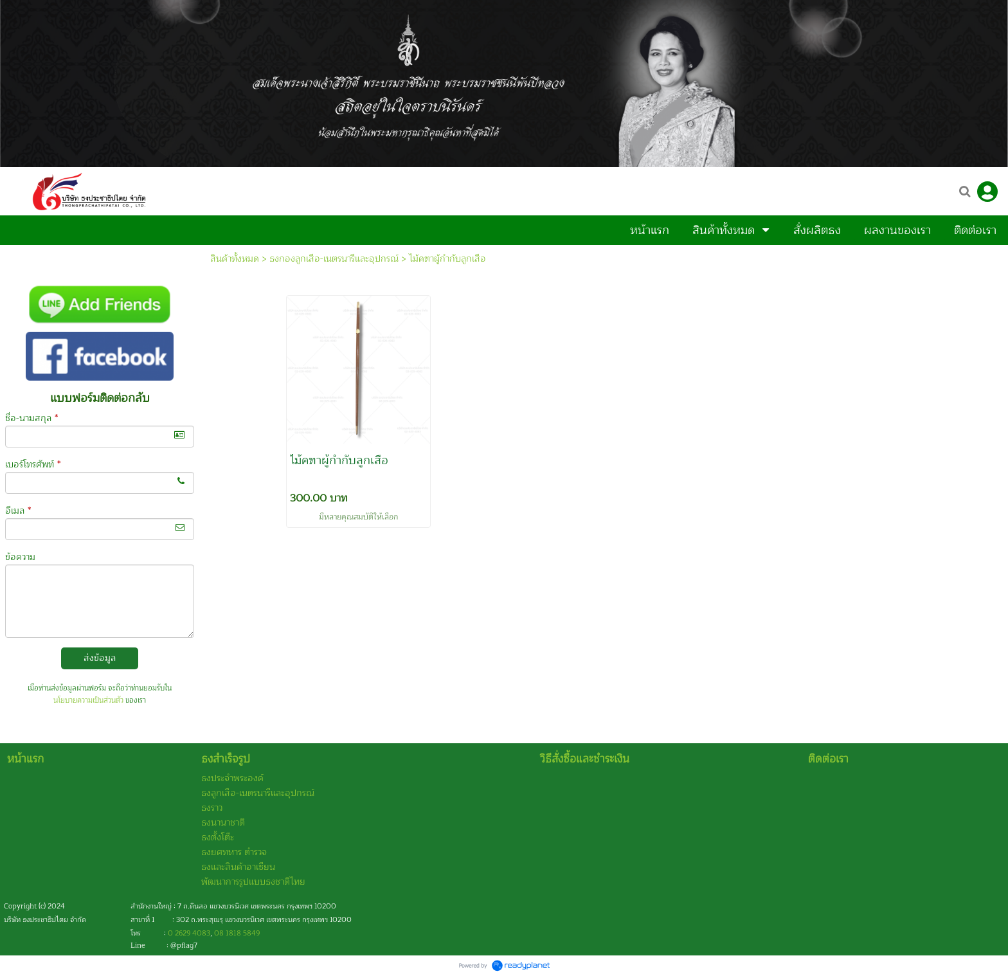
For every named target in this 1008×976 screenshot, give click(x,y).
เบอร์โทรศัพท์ (32, 464)
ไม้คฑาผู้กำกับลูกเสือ (447, 258)
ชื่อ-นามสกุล (31, 418)
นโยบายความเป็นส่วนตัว (88, 700)
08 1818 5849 (237, 933)
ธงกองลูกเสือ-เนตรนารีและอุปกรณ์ (334, 258)
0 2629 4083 (189, 933)
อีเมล (18, 510)
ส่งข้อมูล (100, 658)
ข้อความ (20, 557)
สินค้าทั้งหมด (234, 258)
